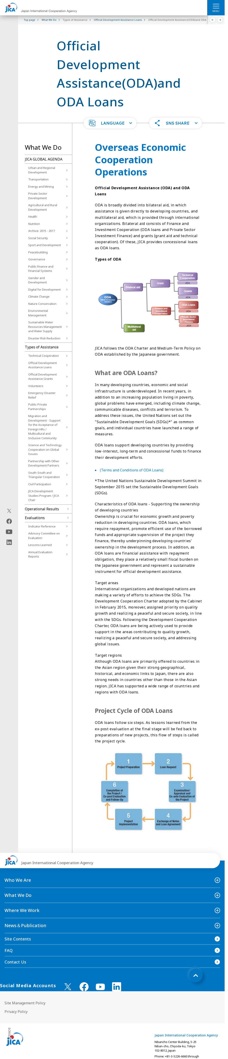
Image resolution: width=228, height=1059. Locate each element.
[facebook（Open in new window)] (9, 521)
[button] (110, 123)
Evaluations (35, 517)
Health (32, 217)
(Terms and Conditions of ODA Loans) (131, 470)
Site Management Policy (25, 1003)
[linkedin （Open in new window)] (116, 986)
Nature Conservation (42, 304)
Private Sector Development (37, 195)
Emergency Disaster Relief (42, 395)
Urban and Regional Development (41, 170)
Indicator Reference (42, 526)
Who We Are (18, 880)
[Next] (220, 19)
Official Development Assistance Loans (42, 365)
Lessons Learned (40, 545)
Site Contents (18, 939)
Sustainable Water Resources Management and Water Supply (45, 326)
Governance (36, 259)
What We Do (18, 895)
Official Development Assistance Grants (42, 376)
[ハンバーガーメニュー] (216, 6)
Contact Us (15, 962)
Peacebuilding (38, 252)
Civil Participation (39, 484)
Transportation (38, 179)
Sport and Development (44, 245)
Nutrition (34, 224)
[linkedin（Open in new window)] (9, 542)
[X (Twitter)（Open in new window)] (9, 511)
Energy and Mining (41, 186)
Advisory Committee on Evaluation (44, 535)
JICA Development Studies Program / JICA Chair (43, 495)
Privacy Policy (16, 1011)
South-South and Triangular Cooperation (44, 475)
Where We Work (22, 910)
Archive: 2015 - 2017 (41, 231)
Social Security (38, 238)
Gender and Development (37, 280)
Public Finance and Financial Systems (40, 268)
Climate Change (38, 296)
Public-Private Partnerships (37, 406)
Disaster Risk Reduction (44, 338)
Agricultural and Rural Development (42, 207)
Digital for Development (44, 289)
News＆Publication (25, 925)
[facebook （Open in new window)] (84, 986)
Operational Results (42, 508)
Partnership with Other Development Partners (43, 463)
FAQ (9, 950)
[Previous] (212, 19)
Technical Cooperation (43, 356)
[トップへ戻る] (195, 975)
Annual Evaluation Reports (40, 554)
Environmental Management (38, 313)
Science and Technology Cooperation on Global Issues (45, 449)
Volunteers (35, 386)
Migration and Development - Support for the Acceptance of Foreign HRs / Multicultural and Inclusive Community (44, 427)
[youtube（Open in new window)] (9, 532)
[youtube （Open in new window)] (100, 987)
